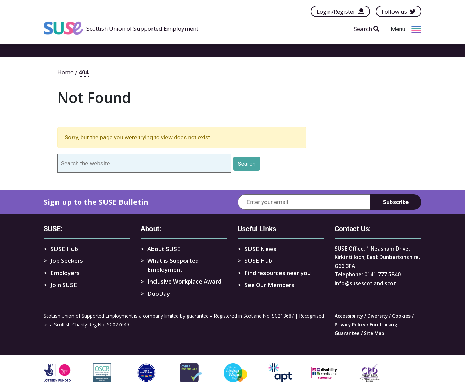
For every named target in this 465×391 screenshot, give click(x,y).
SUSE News (260, 249)
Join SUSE (63, 285)
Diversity (377, 315)
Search (366, 29)
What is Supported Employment (173, 265)
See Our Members (269, 285)
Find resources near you (277, 273)
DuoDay (158, 294)
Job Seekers (66, 261)
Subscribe (396, 202)
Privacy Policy (350, 324)
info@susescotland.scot (365, 283)
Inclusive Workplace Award (184, 281)
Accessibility (349, 315)
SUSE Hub (64, 249)
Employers (65, 273)
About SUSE (163, 249)
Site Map (374, 333)
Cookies (401, 315)
